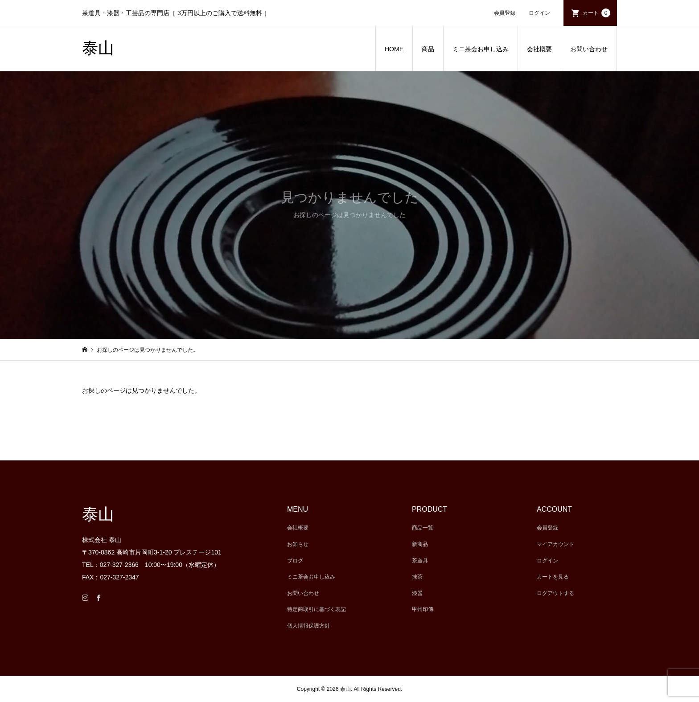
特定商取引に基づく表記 (316, 609)
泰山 (98, 48)
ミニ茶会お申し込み (480, 49)
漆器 (417, 593)
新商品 (420, 544)
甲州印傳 (422, 609)
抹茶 (417, 577)
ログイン (539, 13)
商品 (428, 49)
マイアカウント (555, 544)
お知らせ (297, 544)
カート (596, 12)
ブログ (295, 561)
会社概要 (539, 49)
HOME (394, 49)
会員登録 (504, 13)
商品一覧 (422, 528)
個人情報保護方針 (308, 626)
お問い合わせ (589, 49)
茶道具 (420, 561)
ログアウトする (555, 593)
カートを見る (553, 577)
